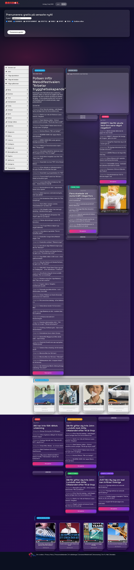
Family (16, 106)
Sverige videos (16, 122)
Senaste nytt (10, 67)
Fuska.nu (16, 140)
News (16, 90)
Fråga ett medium (11, 79)
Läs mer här (36, 105)
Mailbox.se (16, 148)
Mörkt (63, 4)
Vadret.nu (16, 126)
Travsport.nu (16, 168)
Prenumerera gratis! (16, 32)
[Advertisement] (67, 52)
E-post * (8, 18)
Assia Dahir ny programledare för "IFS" (51, 173)
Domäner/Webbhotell (85, 554)
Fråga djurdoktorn (12, 75)
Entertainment (16, 102)
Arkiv (8, 71)
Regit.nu (16, 156)
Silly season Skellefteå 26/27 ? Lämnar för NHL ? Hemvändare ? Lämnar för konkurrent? (46, 456)
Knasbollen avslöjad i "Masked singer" (51, 242)
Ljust (58, 4)
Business (16, 94)
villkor (82, 21)
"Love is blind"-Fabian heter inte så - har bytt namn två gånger (80, 451)
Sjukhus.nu (16, 160)
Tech (16, 98)
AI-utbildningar (72, 554)
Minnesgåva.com (16, 152)
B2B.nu (16, 136)
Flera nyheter (48, 373)
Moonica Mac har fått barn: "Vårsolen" (51, 357)
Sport (16, 114)
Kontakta (112, 554)
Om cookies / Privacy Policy (45, 554)
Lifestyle (16, 110)
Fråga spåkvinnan (12, 83)
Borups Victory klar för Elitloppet (50, 431)
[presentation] (16, 25)
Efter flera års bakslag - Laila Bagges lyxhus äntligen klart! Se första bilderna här (80, 434)
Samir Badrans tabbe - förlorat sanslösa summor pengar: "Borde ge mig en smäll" (80, 445)
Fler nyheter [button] (113, 181)
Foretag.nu (16, 144)
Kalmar (16, 118)
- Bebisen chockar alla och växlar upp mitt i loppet (114, 210)
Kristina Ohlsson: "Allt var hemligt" (50, 131)
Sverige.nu (16, 164)
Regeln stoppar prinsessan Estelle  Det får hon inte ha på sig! (80, 505)
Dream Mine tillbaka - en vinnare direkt (51, 446)
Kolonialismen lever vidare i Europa (50, 333)
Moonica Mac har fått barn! (48, 353)
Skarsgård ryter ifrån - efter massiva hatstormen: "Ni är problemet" (80, 488)
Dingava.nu (16, 132)
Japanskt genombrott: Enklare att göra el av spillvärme (82, 215)
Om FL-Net (105, 554)
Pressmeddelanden (61, 554)
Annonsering (96, 554)
